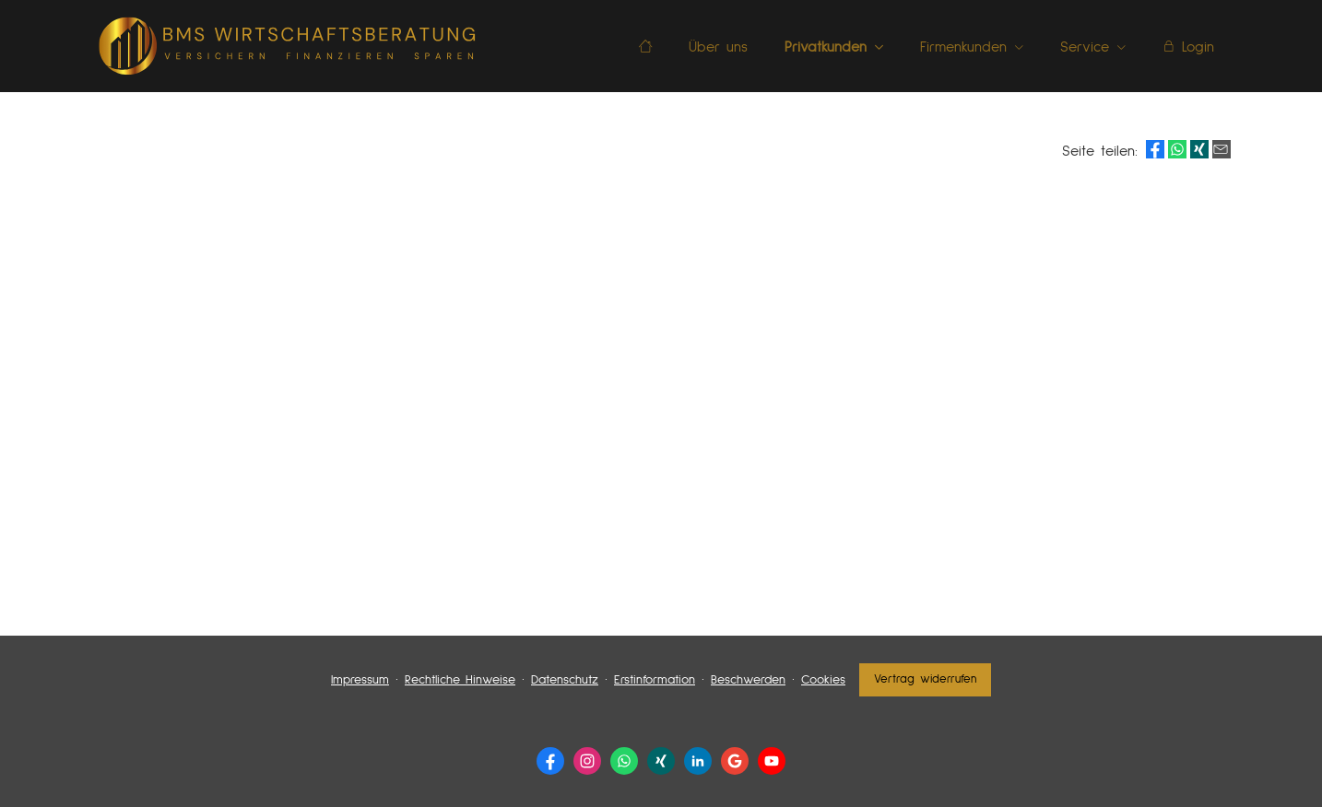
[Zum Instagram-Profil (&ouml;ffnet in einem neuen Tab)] (587, 761)
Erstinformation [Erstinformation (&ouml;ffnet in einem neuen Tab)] (654, 679)
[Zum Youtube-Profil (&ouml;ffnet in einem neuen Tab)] (771, 761)
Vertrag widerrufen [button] (925, 679)
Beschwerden (748, 679)
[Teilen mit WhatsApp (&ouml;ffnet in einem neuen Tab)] (1177, 149)
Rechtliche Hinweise (460, 679)
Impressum (360, 679)
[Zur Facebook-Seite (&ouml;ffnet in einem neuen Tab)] (550, 761)
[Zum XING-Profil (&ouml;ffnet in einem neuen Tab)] (661, 761)
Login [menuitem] (1188, 46)
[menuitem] (645, 47)
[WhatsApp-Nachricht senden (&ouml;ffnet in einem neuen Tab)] (624, 761)
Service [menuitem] (1084, 47)
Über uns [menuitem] (718, 47)
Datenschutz (564, 679)
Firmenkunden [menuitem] (963, 47)
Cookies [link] (823, 679)
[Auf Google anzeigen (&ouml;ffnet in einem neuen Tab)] (735, 761)
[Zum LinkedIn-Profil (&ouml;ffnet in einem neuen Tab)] (698, 761)
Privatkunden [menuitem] (826, 47)
